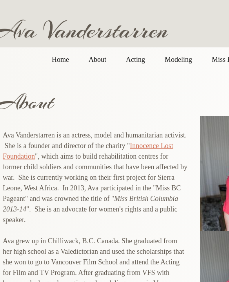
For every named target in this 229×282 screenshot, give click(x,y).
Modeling (178, 59)
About (97, 59)
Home (60, 59)
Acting (135, 59)
